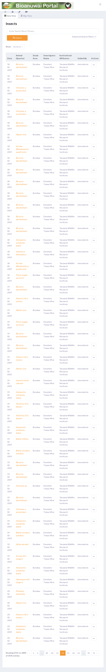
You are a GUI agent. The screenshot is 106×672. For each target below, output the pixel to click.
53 (68, 653)
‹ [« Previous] (29, 653)
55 (79, 653)
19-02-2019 (9, 290)
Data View (10, 16)
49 (47, 653)
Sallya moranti (22, 544)
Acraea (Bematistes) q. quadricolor (22, 149)
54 (73, 653)
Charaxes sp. (21, 486)
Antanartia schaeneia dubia (21, 243)
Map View (26, 16)
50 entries (17, 47)
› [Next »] (98, 653)
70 (88, 653)
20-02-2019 (9, 582)
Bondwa (36, 64)
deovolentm (83, 64)
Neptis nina (21, 134)
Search (17, 38)
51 (57, 653)
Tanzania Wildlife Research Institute (67, 67)
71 (94, 653)
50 (52, 653)
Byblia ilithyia (22, 439)
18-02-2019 (9, 67)
